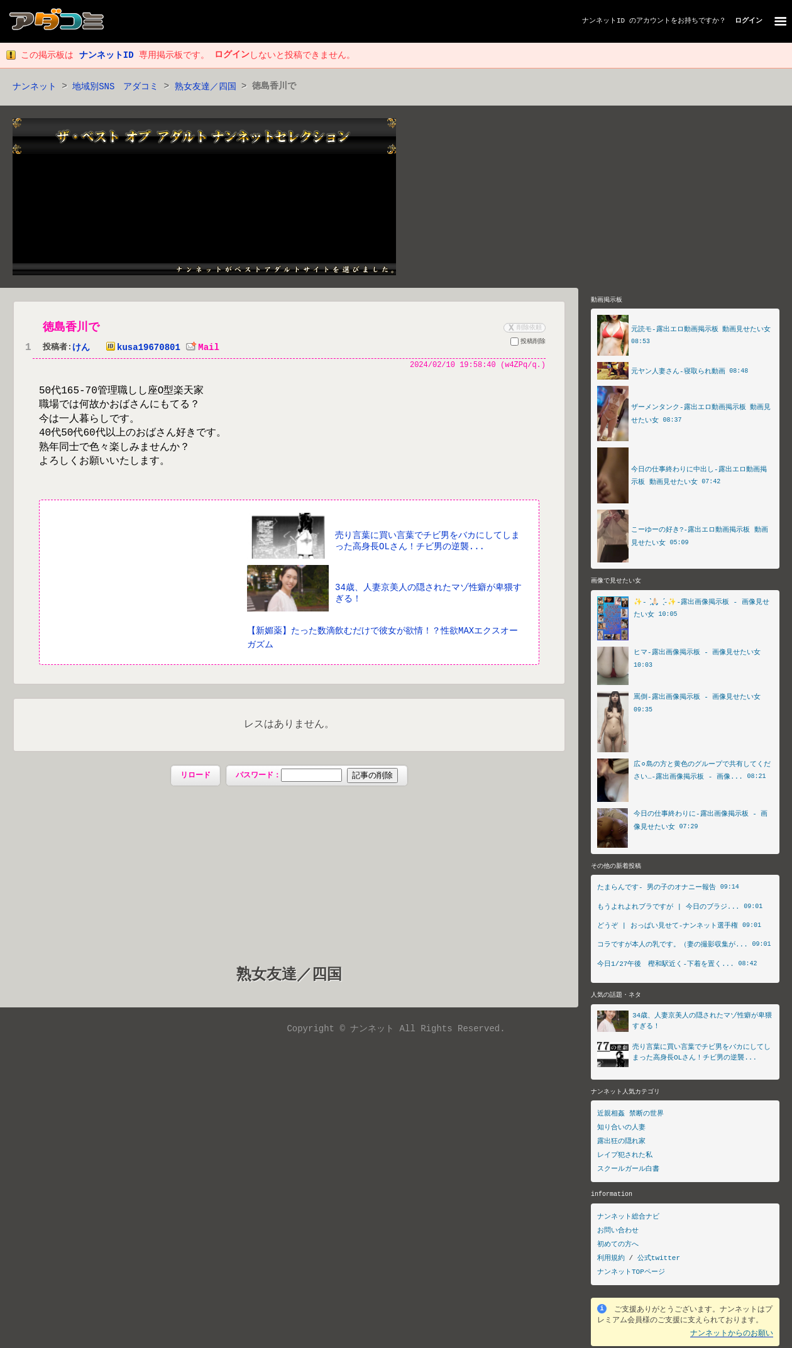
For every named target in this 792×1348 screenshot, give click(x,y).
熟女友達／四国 (205, 87)
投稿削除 (528, 343)
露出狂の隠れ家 (621, 1143)
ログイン (748, 21)
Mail (202, 348)
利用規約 (611, 1259)
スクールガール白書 (628, 1171)
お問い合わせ (618, 1232)
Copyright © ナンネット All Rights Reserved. (396, 1030)
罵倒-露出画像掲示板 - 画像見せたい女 (697, 698)
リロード (195, 775)
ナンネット (35, 87)
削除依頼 (523, 328)
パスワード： (316, 776)
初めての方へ (618, 1246)
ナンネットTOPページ (631, 1273)
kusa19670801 (140, 348)
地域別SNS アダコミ (115, 87)
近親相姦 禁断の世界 (630, 1116)
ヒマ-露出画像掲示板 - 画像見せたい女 (697, 653)
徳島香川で (71, 328)
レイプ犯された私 (624, 1157)
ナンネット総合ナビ (628, 1218)
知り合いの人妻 (621, 1129)
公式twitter (658, 1259)
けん (81, 348)
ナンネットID (603, 21)
